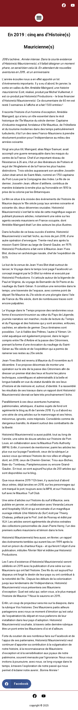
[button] (39, 17)
